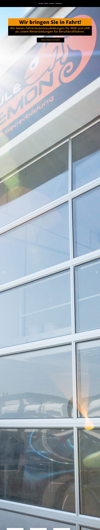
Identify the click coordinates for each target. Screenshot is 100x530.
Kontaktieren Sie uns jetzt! (50, 40)
